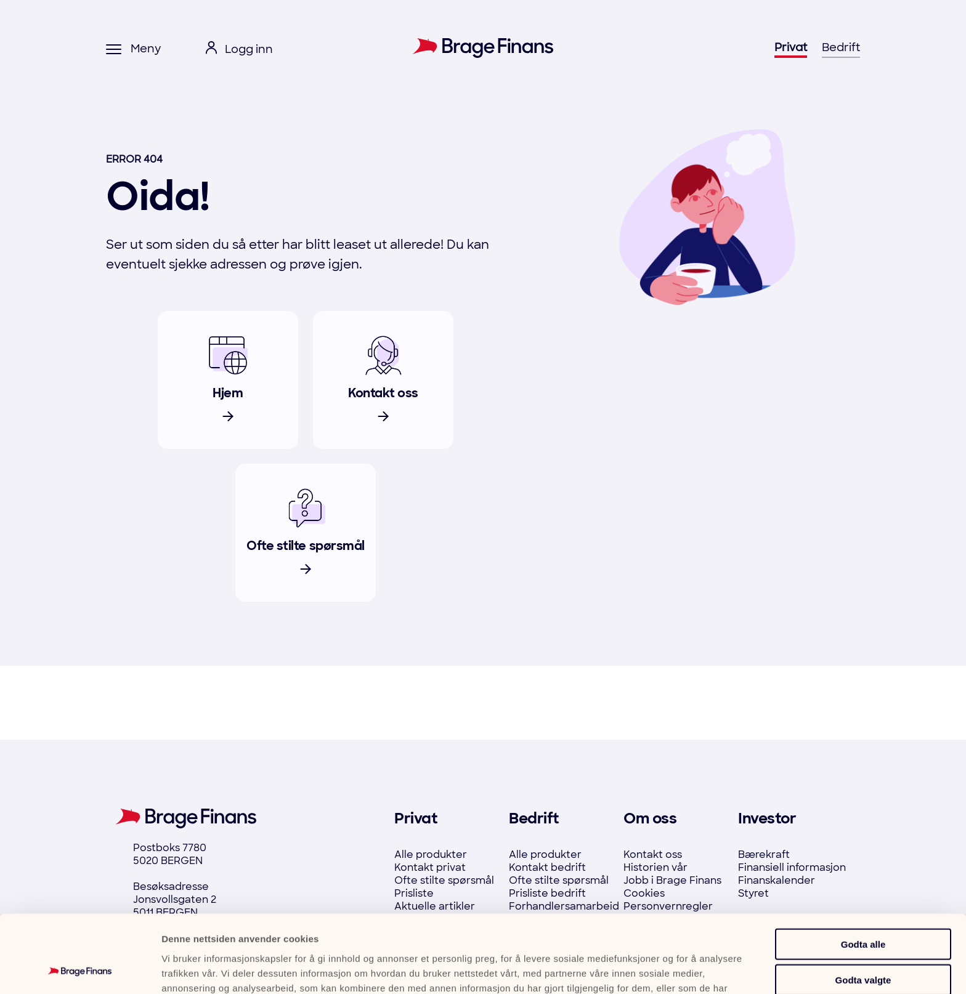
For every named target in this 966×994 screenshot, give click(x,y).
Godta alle (863, 871)
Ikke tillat (863, 943)
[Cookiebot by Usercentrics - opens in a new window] (80, 970)
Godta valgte (863, 907)
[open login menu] (239, 50)
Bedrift (841, 47)
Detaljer (660, 969)
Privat (790, 47)
